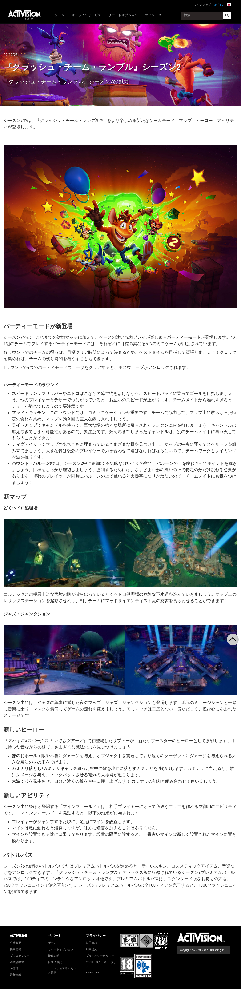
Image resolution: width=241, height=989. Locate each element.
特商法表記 (55, 962)
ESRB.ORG (92, 972)
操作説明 (53, 956)
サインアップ (202, 5)
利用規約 (91, 949)
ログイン (219, 5)
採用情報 (15, 949)
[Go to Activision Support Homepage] (27, 15)
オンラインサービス (86, 15)
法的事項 (91, 943)
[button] (229, 4)
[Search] (227, 15)
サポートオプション (123, 15)
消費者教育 (17, 962)
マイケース (153, 15)
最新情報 (15, 975)
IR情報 (14, 968)
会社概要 (15, 943)
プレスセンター (20, 956)
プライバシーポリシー (100, 956)
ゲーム (59, 15)
